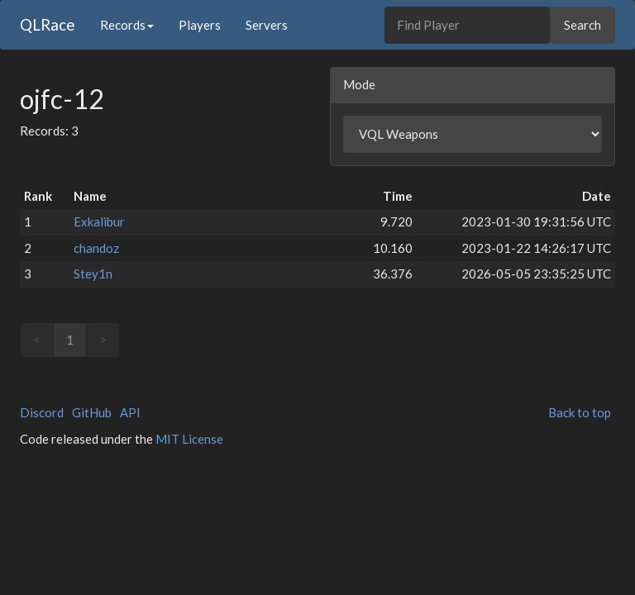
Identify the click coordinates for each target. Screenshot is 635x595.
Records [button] (127, 24)
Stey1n (93, 273)
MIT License (189, 438)
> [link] (103, 339)
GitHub (92, 412)
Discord (42, 412)
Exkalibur (99, 221)
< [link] (37, 339)
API (130, 412)
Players (200, 24)
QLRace (47, 24)
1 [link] (70, 339)
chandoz (96, 247)
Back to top (579, 412)
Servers (267, 24)
